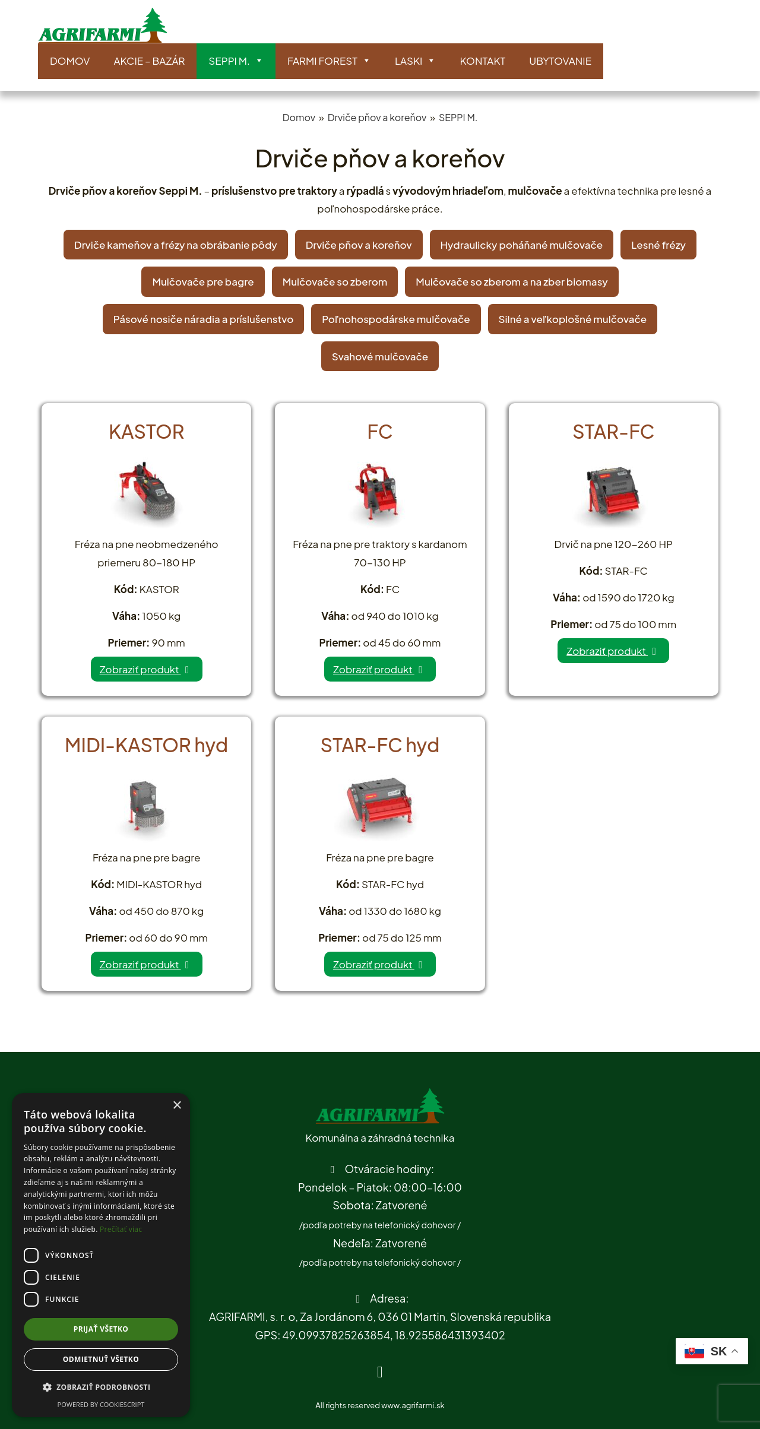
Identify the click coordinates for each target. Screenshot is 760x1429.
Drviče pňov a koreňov (377, 117)
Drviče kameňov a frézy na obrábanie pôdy (175, 244)
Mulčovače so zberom (335, 281)
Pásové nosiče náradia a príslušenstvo (203, 318)
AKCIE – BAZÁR (149, 60)
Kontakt (482, 60)
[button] (101, 1388)
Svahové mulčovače (380, 356)
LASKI (415, 60)
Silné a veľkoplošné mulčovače (573, 318)
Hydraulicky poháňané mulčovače (522, 244)
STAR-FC (613, 431)
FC (379, 431)
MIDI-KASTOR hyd (146, 744)
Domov (70, 60)
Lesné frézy (658, 244)
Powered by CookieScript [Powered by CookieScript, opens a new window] (101, 1404)
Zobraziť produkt (147, 669)
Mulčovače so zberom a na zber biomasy (511, 281)
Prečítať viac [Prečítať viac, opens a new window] (121, 1229)
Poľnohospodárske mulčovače (396, 318)
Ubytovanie (560, 60)
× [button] (176, 1105)
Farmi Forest (329, 60)
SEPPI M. (236, 60)
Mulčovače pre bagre (203, 281)
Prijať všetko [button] (101, 1329)
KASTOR (147, 431)
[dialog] (101, 1255)
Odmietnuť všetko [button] (101, 1359)
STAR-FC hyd (380, 744)
